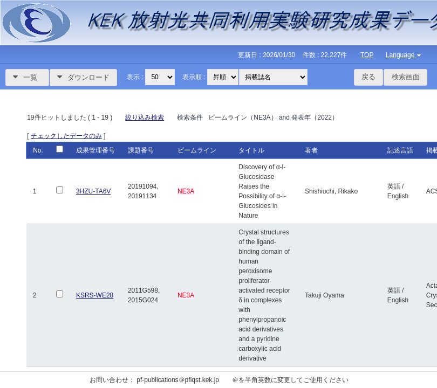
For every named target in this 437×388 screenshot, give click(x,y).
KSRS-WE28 (94, 295)
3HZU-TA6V (93, 191)
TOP (366, 55)
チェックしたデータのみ (66, 136)
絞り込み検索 (144, 117)
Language (404, 55)
